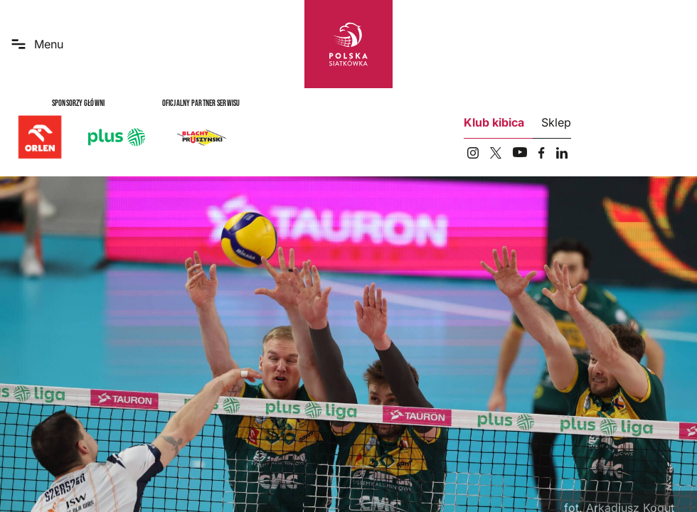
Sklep (556, 122)
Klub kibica (494, 122)
